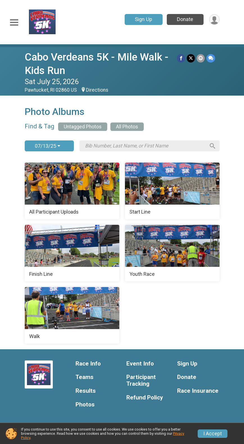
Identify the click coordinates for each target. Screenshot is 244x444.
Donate (185, 19)
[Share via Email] (201, 58)
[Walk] (72, 315)
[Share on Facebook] (181, 58)
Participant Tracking (141, 380)
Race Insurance (197, 391)
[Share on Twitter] (191, 58)
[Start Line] (172, 191)
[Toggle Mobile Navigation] (14, 22)
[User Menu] (214, 19)
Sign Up (143, 19)
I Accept (212, 433)
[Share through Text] (210, 58)
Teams (85, 377)
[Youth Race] (172, 253)
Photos (85, 404)
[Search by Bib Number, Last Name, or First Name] (145, 146)
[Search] (212, 146)
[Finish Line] (72, 253)
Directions (97, 90)
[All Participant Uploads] (72, 191)
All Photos (127, 127)
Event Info (140, 363)
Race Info (88, 363)
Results (86, 391)
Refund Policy (144, 397)
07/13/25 (47, 146)
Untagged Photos (83, 127)
